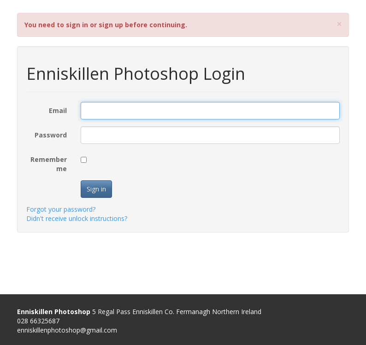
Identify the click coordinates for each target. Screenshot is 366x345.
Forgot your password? (60, 209)
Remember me (48, 164)
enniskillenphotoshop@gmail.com (67, 330)
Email (58, 110)
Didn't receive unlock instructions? (76, 218)
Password (51, 135)
